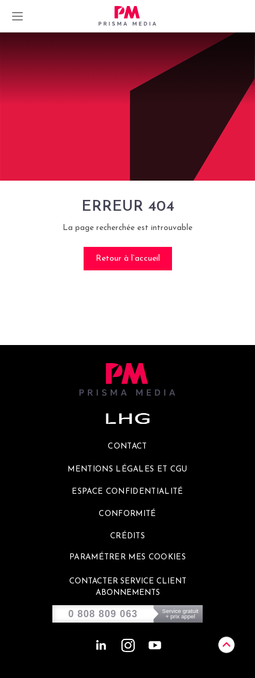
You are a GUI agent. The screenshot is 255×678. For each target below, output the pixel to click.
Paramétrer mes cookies (127, 557)
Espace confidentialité (127, 492)
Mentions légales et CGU (127, 469)
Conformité (127, 514)
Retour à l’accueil (128, 258)
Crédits (127, 536)
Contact (127, 446)
